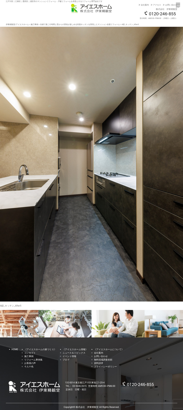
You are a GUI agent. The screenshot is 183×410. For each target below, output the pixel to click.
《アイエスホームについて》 (109, 349)
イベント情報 (69, 356)
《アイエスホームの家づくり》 (40, 349)
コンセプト (30, 352)
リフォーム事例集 (33, 359)
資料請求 (98, 363)
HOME (15, 349)
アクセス (157, 5)
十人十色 (28, 366)
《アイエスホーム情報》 (75, 349)
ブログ (66, 359)
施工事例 (28, 356)
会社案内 (145, 5)
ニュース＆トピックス (74, 352)
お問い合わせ (171, 5)
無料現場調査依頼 (103, 359)
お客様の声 (30, 363)
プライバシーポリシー (105, 366)
